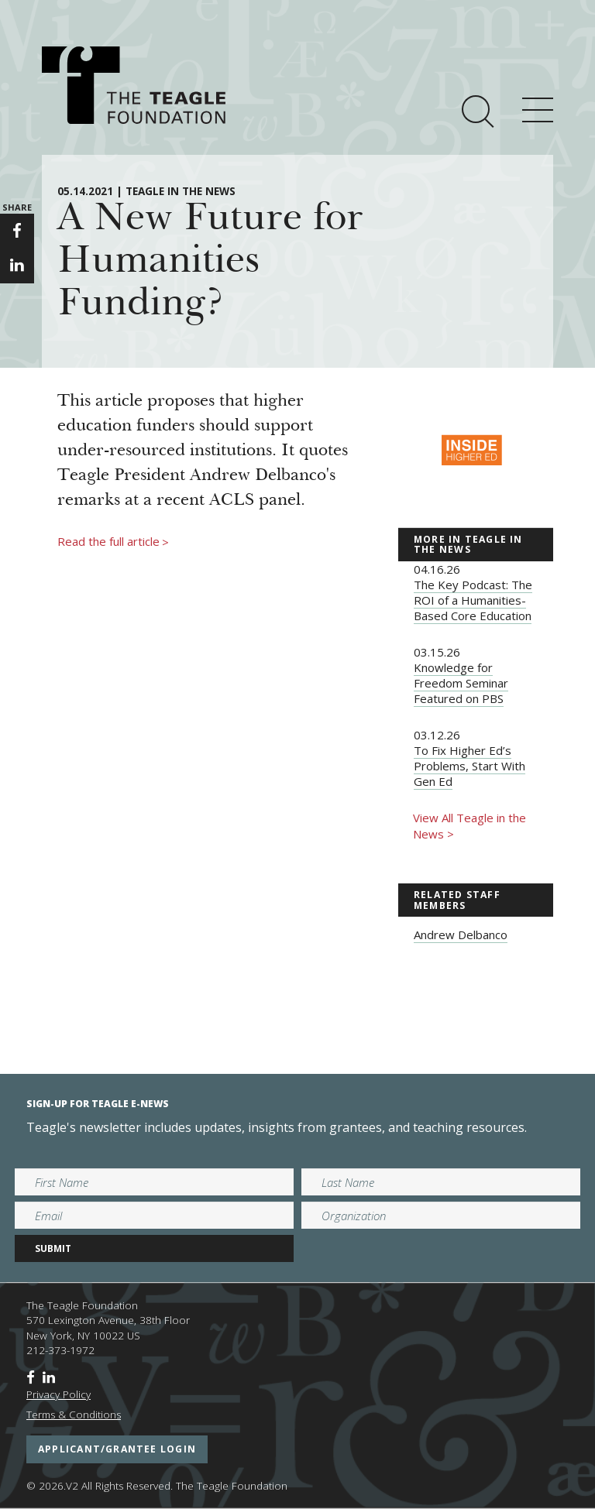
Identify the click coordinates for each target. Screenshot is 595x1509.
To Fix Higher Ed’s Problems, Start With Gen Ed (469, 765)
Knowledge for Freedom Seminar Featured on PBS (461, 683)
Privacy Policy (58, 1394)
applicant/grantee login (117, 1449)
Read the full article (113, 541)
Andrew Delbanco (460, 934)
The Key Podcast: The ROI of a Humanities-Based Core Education (473, 600)
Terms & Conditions (73, 1415)
